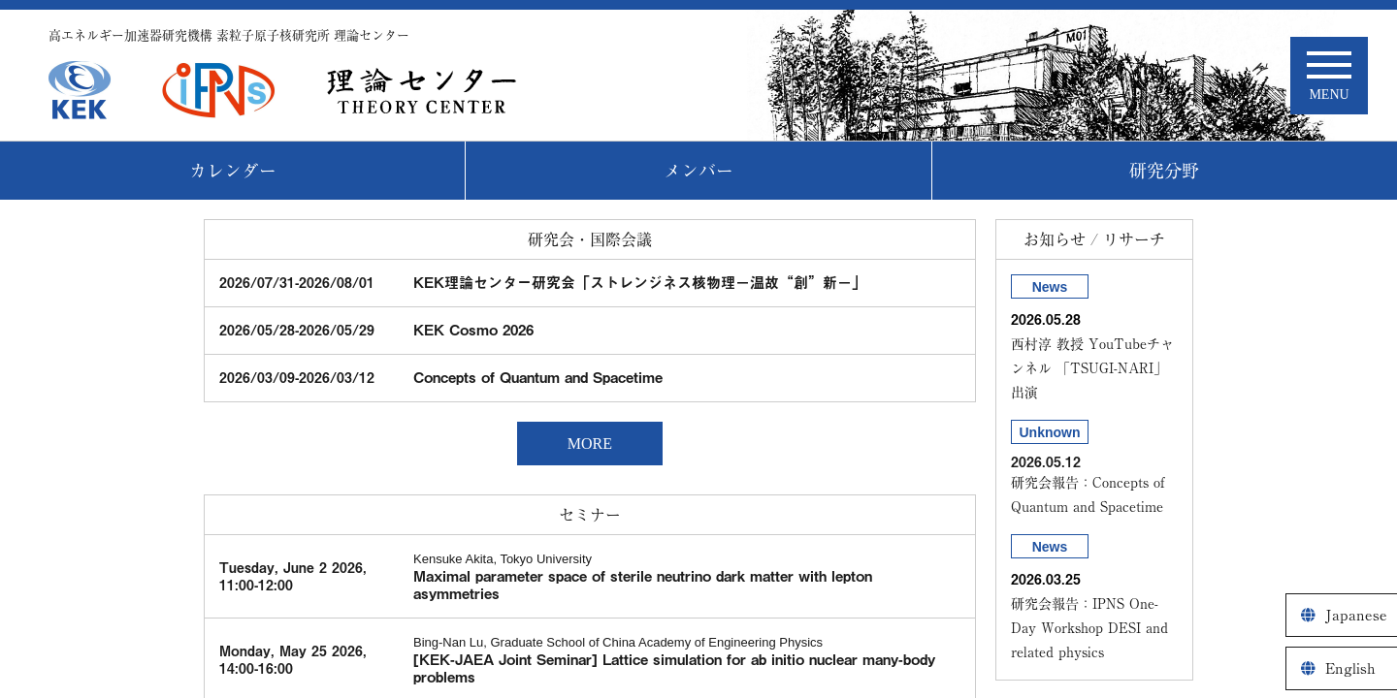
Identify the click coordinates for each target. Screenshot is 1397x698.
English (1350, 668)
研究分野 (1164, 170)
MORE (590, 443)
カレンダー (232, 170)
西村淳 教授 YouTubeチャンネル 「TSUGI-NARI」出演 (1092, 368)
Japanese (1356, 615)
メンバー (698, 170)
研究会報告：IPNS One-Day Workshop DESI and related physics (1089, 628)
